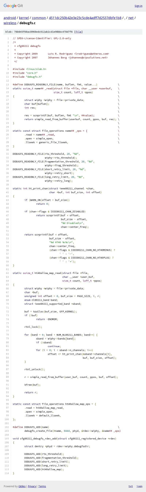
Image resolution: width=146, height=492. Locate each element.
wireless (10, 23)
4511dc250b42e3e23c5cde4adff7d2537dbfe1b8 (85, 18)
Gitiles (22, 486)
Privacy (32, 486)
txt (130, 486)
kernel (24, 18)
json (139, 486)
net (131, 18)
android (10, 18)
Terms (42, 486)
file (78, 31)
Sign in (138, 6)
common (39, 18)
